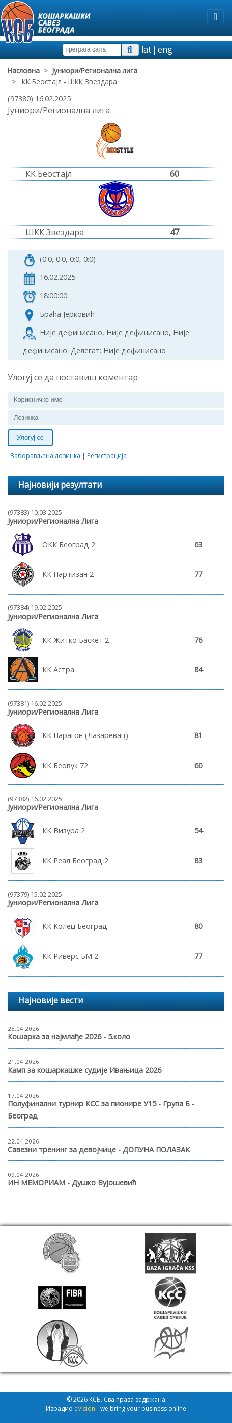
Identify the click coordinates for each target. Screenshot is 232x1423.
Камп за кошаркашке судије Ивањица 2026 (84, 1070)
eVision (85, 1408)
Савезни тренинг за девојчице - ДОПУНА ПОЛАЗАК (99, 1149)
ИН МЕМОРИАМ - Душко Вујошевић (72, 1182)
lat (146, 49)
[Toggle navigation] (215, 16)
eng (165, 49)
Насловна (24, 70)
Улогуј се (30, 437)
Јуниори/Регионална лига (94, 70)
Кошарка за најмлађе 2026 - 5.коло (69, 1036)
